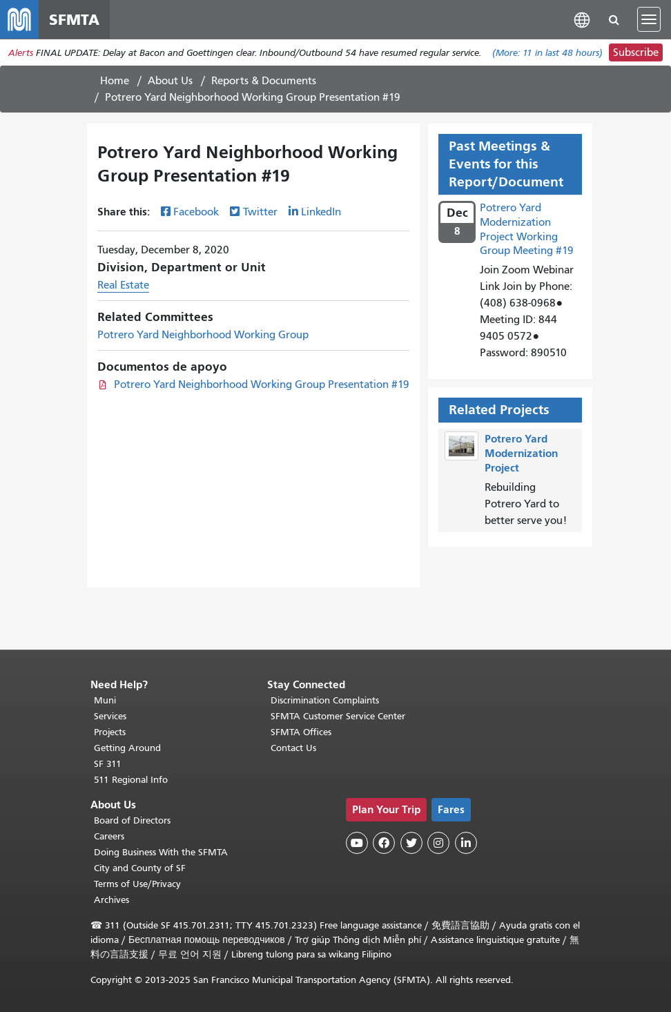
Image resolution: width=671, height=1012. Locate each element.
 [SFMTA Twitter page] (411, 842)
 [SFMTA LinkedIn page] (466, 842)
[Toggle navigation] (649, 19)
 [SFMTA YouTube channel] (357, 842)
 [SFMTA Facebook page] (383, 842)
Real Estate (123, 285)
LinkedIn (321, 212)
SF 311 (107, 764)
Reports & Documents (263, 81)
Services (110, 716)
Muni (105, 700)
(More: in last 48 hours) (547, 53)
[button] (582, 19)
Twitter (260, 212)
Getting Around (127, 748)
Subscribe (636, 52)
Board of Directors (132, 820)
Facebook (196, 212)
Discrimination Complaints (325, 700)
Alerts (20, 53)
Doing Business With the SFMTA (161, 852)
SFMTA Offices (301, 732)
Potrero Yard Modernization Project (521, 453)
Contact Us (293, 748)
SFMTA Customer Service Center (338, 716)
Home (114, 81)
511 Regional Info (131, 780)
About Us (170, 81)
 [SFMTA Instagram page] (438, 842)
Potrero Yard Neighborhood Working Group (203, 335)
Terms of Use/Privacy (137, 884)
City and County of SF (140, 868)
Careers (109, 836)
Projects (110, 732)
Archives (111, 900)
